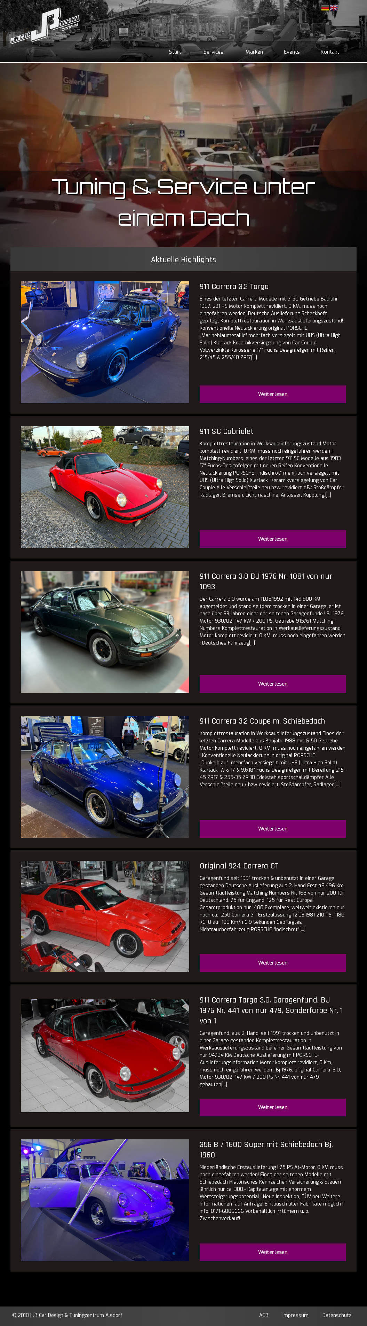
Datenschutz (336, 1315)
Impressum (295, 1315)
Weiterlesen (273, 394)
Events (292, 51)
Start (175, 51)
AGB (264, 1315)
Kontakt (330, 51)
